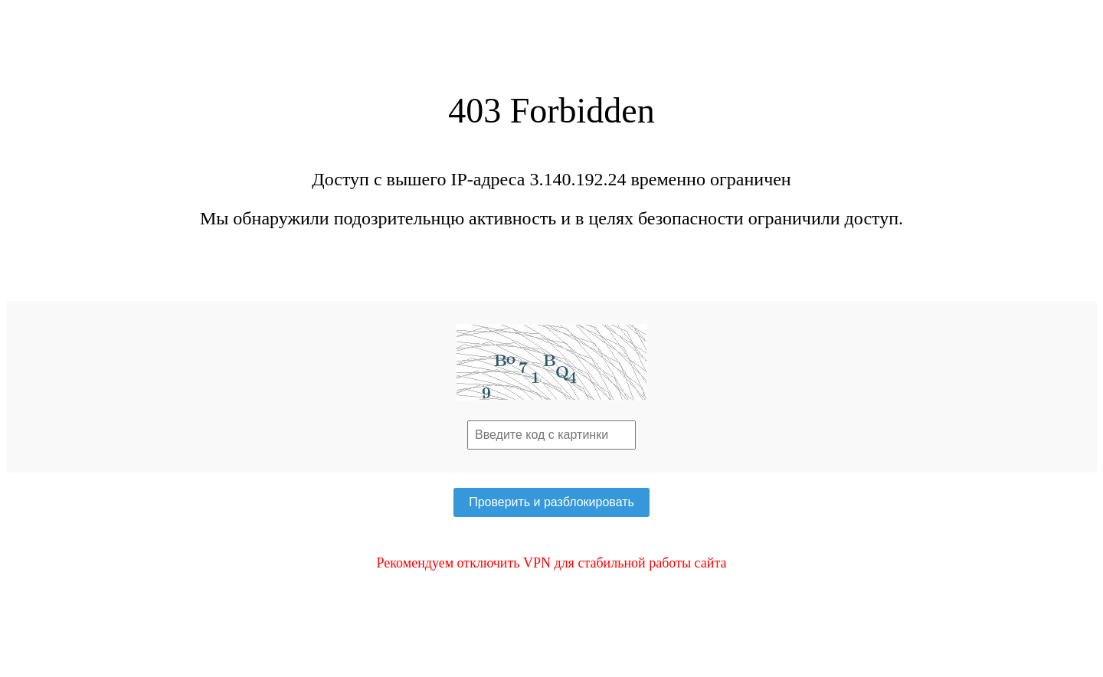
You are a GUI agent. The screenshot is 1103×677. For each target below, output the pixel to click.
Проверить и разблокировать (551, 502)
